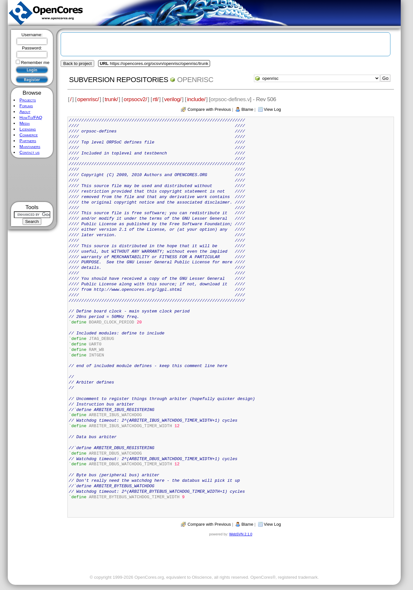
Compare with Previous (209, 109)
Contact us (29, 152)
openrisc (195, 80)
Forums (26, 105)
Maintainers (29, 146)
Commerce (28, 134)
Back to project (77, 63)
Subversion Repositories (118, 80)
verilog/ (172, 99)
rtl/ (155, 99)
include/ (196, 99)
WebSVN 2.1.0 (240, 534)
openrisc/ (88, 99)
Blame (247, 109)
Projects (27, 100)
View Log (272, 109)
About (24, 111)
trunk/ (111, 99)
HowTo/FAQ (30, 117)
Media (24, 123)
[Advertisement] (32, 180)
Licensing (27, 129)
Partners (27, 140)
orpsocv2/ (135, 99)
